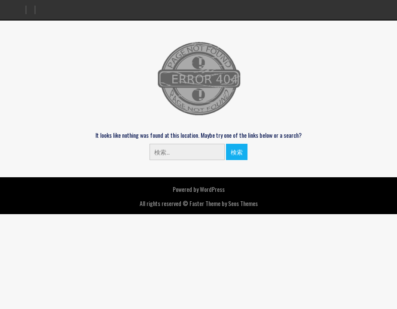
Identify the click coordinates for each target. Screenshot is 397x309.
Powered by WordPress (199, 189)
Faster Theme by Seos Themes (223, 203)
